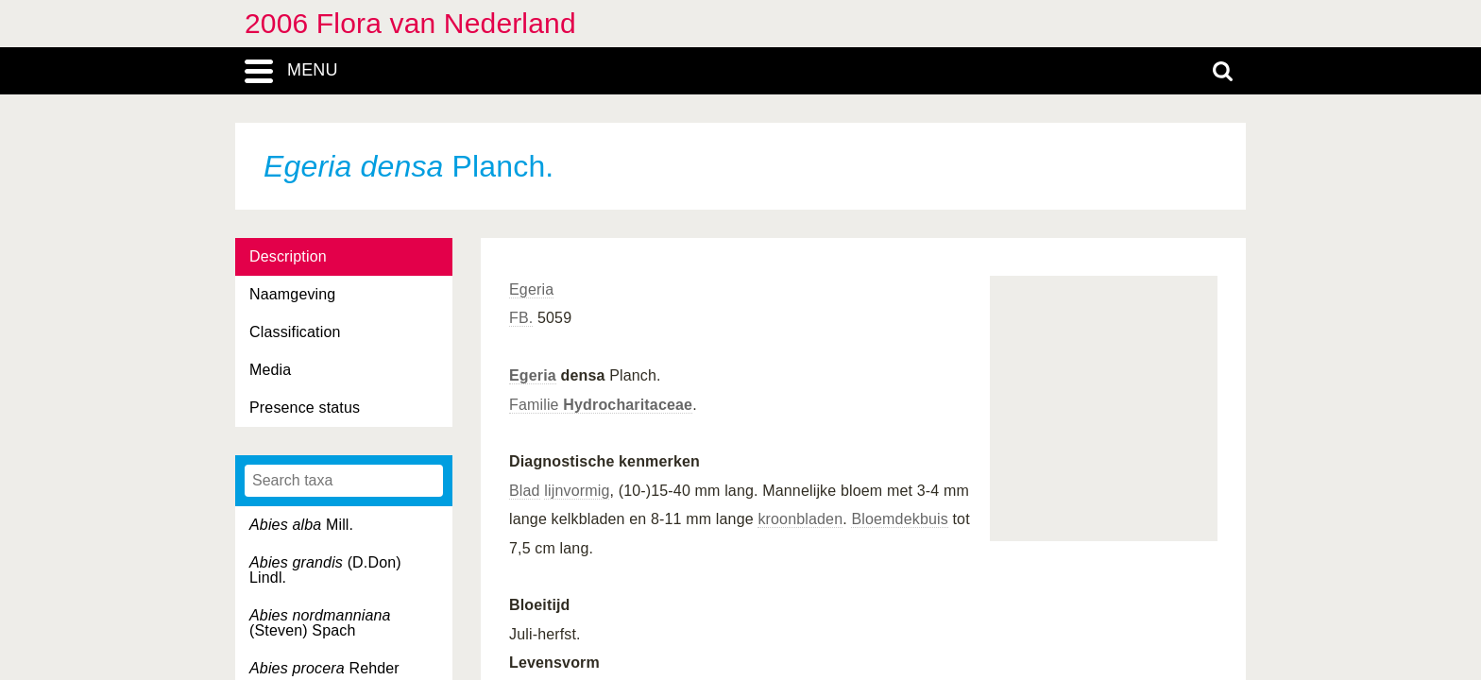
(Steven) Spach (320, 622)
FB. (521, 318)
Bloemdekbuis (899, 519)
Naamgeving (292, 294)
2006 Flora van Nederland (410, 23)
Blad (524, 491)
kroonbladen (800, 519)
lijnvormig (576, 491)
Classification (295, 332)
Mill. (301, 525)
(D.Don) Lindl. (325, 570)
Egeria (531, 289)
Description (288, 256)
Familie (600, 405)
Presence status (304, 408)
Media (270, 370)
